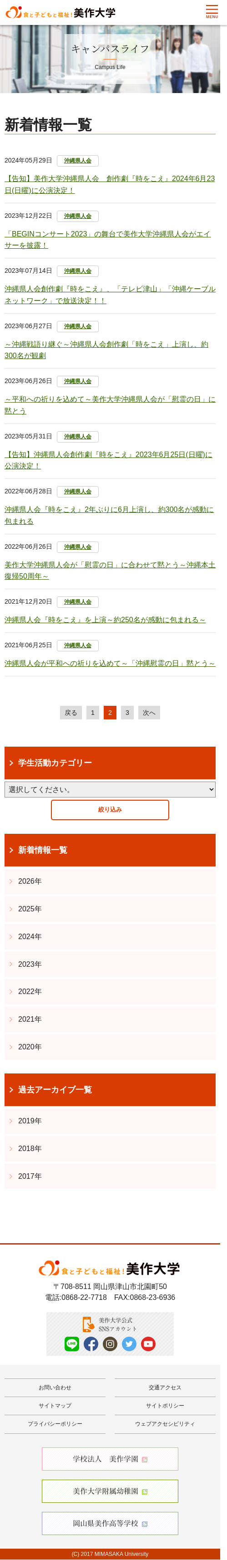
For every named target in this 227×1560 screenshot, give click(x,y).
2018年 (30, 1149)
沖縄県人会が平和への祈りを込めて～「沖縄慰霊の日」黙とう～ (110, 663)
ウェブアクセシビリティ (165, 1425)
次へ (150, 713)
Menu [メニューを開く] (212, 12)
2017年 (30, 1177)
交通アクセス (165, 1388)
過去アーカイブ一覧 (55, 1090)
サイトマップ (55, 1406)
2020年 (30, 1048)
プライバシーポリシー (55, 1425)
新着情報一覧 (42, 851)
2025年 (30, 910)
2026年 (30, 882)
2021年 (30, 1020)
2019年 (30, 1122)
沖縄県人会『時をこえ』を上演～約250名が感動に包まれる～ (105, 620)
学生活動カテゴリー (55, 763)
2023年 (30, 965)
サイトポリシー (165, 1406)
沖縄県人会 (77, 160)
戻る (69, 713)
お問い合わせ (55, 1388)
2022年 (30, 992)
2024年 (30, 937)
